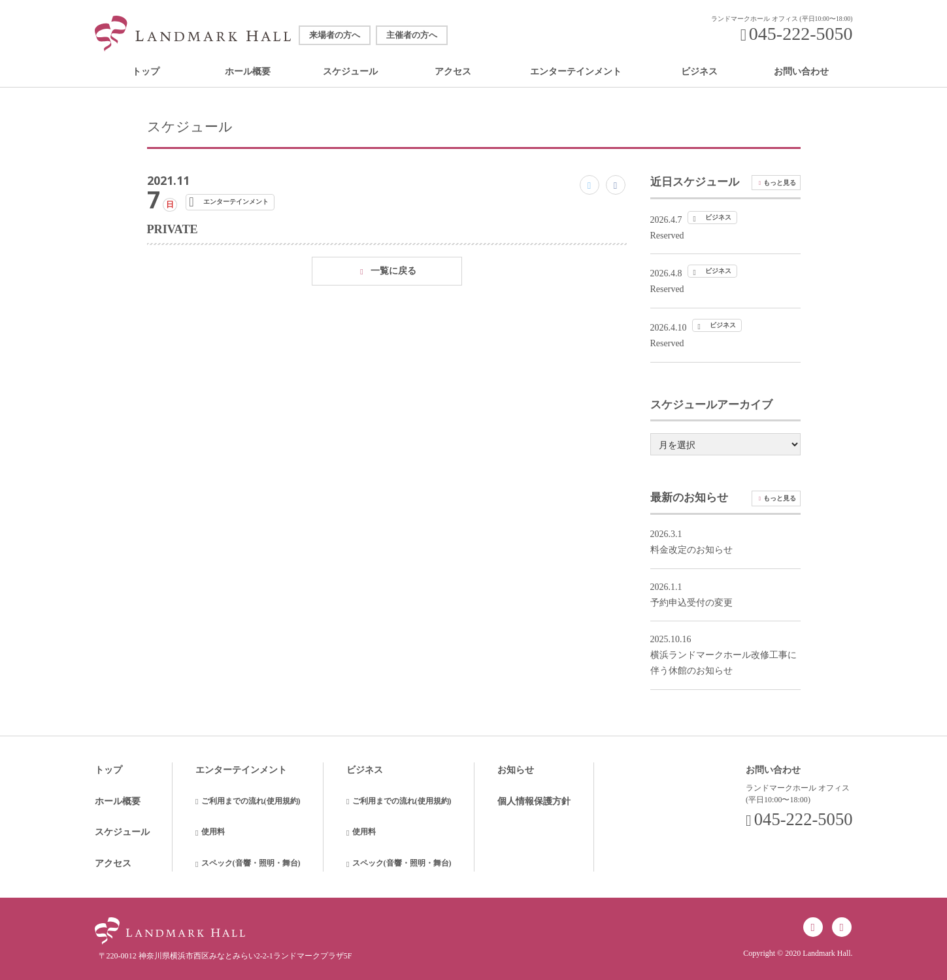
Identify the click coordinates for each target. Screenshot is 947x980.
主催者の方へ (411, 35)
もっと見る (779, 182)
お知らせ (515, 770)
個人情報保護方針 (534, 801)
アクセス (453, 71)
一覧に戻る (393, 271)
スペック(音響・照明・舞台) (251, 863)
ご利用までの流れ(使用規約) (251, 801)
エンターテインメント (576, 71)
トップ (145, 71)
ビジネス (699, 71)
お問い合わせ (801, 71)
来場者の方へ (334, 35)
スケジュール (350, 71)
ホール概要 (248, 71)
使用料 (213, 831)
